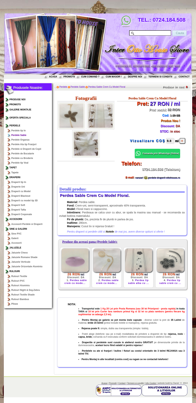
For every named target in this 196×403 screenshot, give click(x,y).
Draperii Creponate (21, 214)
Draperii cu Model (21, 191)
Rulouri (14, 271)
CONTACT (184, 76)
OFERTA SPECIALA (20, 117)
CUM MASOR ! (114, 76)
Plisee (14, 304)
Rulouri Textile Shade (23, 294)
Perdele (14, 125)
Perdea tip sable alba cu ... (138, 282)
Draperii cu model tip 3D (24, 200)
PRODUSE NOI (17, 99)
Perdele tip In (18, 130)
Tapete (15, 172)
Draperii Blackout (20, 196)
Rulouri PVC (18, 281)
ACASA (53, 76)
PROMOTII (69, 76)
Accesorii (15, 219)
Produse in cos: (173, 86)
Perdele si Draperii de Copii (26, 149)
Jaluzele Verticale (20, 262)
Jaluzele (15, 247)
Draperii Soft (18, 205)
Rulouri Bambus (20, 299)
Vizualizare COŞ (147, 141)
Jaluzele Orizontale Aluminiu (26, 266)
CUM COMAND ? (90, 76)
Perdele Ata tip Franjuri (24, 144)
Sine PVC (16, 233)
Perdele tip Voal (19, 162)
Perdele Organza (20, 139)
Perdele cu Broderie (22, 158)
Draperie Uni (18, 186)
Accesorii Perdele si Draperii (26, 224)
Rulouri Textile (19, 276)
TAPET (13, 167)
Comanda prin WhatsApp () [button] (157, 153)
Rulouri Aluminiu (20, 285)
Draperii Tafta (18, 209)
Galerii (14, 238)
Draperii (14, 177)
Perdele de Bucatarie (22, 153)
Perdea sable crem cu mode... (76, 282)
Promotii (113, 383)
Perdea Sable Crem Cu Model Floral (106, 87)
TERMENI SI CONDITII (160, 76)
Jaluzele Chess (19, 252)
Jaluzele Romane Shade (24, 257)
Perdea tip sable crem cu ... (170, 282)
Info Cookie (150, 383)
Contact (122, 383)
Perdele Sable (18, 135)
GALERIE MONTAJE (20, 109)
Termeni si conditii (135, 383)
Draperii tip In (18, 182)
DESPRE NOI (135, 76)
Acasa (104, 383)
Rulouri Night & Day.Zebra (25, 290)
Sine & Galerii (18, 229)
